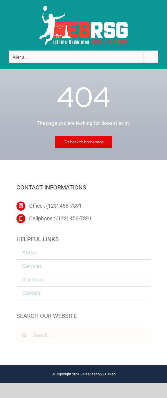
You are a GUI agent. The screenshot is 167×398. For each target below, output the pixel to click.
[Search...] (83, 336)
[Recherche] (24, 336)
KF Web (109, 374)
